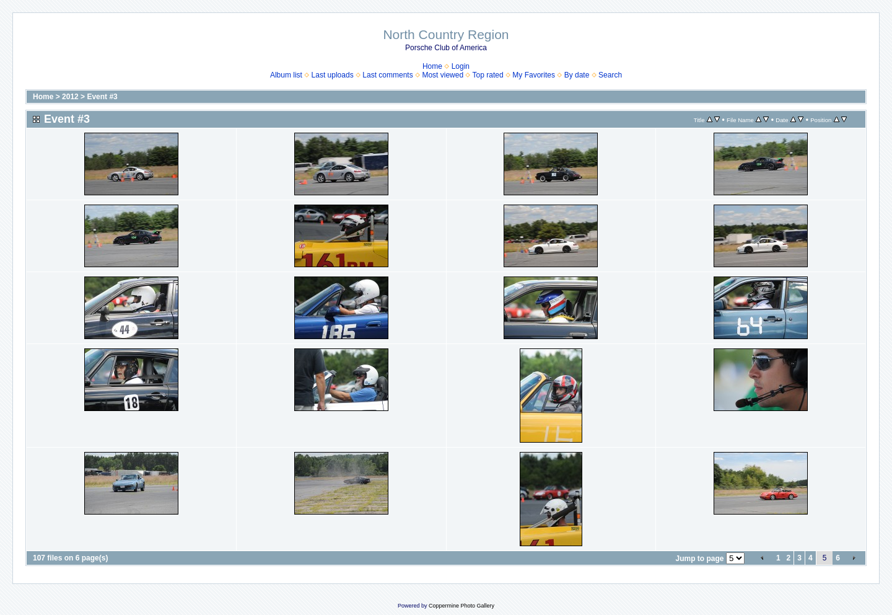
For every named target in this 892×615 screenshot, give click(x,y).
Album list (286, 75)
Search (610, 75)
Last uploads (333, 75)
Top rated (488, 75)
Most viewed (442, 75)
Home (432, 66)
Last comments (387, 75)
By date (577, 75)
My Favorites (533, 75)
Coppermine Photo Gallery (461, 606)
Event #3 (102, 96)
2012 (70, 96)
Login (461, 66)
